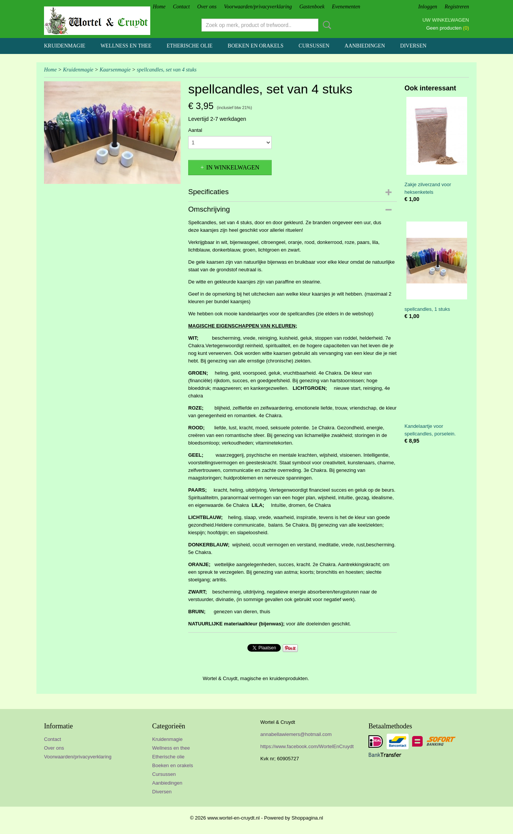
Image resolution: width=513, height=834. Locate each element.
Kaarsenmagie (115, 70)
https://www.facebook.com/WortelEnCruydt (307, 746)
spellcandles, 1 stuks (427, 309)
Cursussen (314, 46)
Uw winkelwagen (445, 20)
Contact (181, 6)
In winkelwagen (232, 167)
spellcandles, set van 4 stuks (167, 70)
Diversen (413, 46)
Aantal (195, 130)
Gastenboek (311, 6)
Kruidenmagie (64, 46)
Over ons (207, 6)
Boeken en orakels (255, 46)
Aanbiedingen (365, 46)
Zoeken (325, 25)
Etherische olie (189, 46)
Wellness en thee (126, 46)
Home (159, 6)
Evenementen (346, 6)
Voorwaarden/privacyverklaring (258, 6)
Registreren (457, 6)
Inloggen (427, 6)
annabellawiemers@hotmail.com (296, 734)
